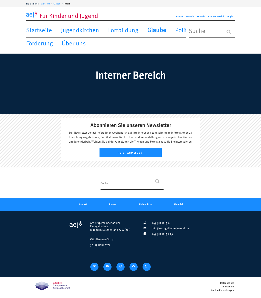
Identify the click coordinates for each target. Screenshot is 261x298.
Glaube (56, 3)
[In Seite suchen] (212, 32)
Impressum (228, 286)
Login (230, 16)
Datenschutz (227, 283)
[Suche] (229, 32)
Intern (67, 3)
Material (190, 16)
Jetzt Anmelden (130, 152)
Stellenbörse (145, 204)
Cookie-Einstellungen (222, 290)
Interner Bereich (216, 16)
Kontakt (201, 16)
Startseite (45, 3)
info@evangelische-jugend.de (166, 228)
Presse (179, 16)
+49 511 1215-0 (157, 222)
